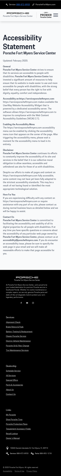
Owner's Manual (13, 438)
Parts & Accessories (14, 385)
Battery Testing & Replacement (19, 331)
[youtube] (27, 303)
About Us (10, 389)
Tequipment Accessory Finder (18, 428)
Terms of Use (19, 471)
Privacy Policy (32, 471)
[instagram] (33, 303)
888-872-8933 (23, 4)
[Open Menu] (55, 15)
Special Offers (12, 380)
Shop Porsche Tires (14, 419)
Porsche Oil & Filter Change (17, 345)
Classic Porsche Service (16, 336)
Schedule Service (13, 370)
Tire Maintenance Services (17, 350)
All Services (11, 375)
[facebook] (21, 303)
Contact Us (11, 394)
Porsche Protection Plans (16, 424)
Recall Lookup (12, 433)
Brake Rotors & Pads (14, 326)
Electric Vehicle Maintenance (18, 341)
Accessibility (7, 471)
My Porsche (11, 414)
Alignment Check (13, 322)
